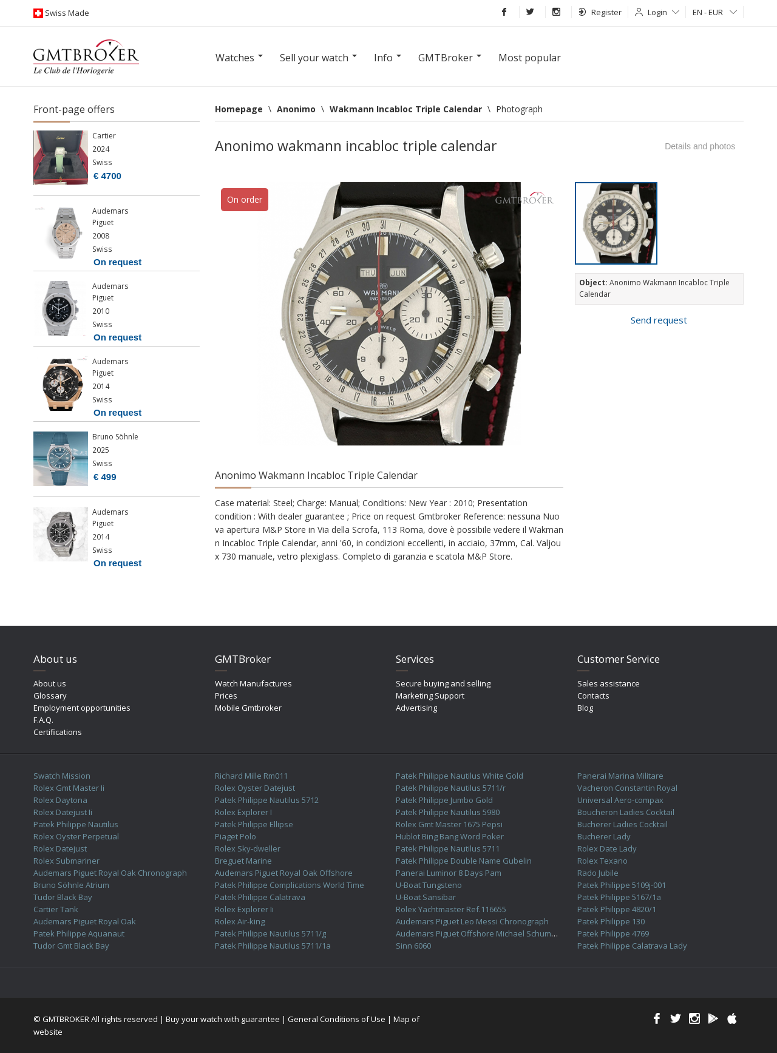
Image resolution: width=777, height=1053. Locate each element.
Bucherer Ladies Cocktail (622, 824)
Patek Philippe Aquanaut (78, 933)
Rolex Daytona (60, 799)
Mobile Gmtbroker (248, 707)
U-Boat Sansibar (426, 897)
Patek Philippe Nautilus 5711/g (270, 933)
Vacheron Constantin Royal (627, 787)
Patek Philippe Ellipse (254, 824)
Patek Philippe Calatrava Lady (632, 945)
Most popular (529, 57)
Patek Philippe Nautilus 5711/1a (273, 945)
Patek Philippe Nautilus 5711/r (451, 787)
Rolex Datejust (60, 848)
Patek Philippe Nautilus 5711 (448, 848)
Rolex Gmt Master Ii (68, 787)
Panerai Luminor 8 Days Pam (448, 872)
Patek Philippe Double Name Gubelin (464, 860)
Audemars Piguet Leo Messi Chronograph (472, 921)
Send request (659, 320)
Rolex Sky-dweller (247, 848)
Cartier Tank (55, 909)
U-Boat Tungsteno (429, 884)
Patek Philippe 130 (611, 921)
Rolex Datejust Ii (62, 812)
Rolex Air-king (240, 921)
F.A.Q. (43, 719)
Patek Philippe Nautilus (75, 824)
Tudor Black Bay (62, 897)
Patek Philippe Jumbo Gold (444, 799)
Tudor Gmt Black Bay (71, 945)
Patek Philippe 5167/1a (619, 897)
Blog (585, 707)
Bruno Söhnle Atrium (71, 884)
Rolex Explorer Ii (244, 909)
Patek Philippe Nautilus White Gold (459, 775)
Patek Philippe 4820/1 (616, 909)
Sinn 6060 (413, 945)
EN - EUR (715, 12)
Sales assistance (608, 683)
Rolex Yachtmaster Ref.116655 (451, 909)
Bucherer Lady (604, 836)
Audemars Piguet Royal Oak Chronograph (110, 872)
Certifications (57, 731)
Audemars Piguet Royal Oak (84, 921)
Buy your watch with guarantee (223, 1019)
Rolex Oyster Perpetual (76, 836)
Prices (226, 695)
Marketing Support (430, 695)
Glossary (50, 695)
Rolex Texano (602, 860)
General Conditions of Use (336, 1019)
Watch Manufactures (253, 683)
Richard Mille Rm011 (251, 775)
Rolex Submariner (66, 860)
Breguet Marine (243, 860)
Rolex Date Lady (607, 848)
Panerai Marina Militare (620, 775)
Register (600, 12)
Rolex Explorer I (243, 812)
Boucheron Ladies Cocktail (625, 812)
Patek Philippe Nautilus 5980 (448, 812)
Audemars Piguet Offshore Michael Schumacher (484, 933)
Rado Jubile (598, 872)
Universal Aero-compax (620, 799)
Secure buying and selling (443, 683)
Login (663, 12)
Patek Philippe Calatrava (260, 897)
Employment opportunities (82, 707)
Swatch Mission (61, 775)
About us (49, 683)
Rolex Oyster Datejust (255, 787)
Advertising (416, 707)
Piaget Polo (235, 836)
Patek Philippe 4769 (613, 933)
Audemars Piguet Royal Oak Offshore (284, 872)
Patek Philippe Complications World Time (289, 884)
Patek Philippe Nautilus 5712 (267, 799)
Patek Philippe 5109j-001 (621, 884)
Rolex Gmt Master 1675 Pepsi (449, 824)
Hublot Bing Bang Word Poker (450, 836)
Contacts (593, 695)
